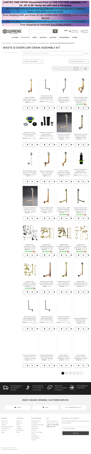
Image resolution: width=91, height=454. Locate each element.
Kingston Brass (36, 421)
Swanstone (34, 436)
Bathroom (26, 37)
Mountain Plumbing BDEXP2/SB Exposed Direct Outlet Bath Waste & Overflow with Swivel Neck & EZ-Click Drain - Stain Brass (46, 318)
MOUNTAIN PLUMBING (72, 8)
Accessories (65, 37)
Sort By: (27, 61)
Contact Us (4, 423)
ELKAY (33, 430)
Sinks (36, 37)
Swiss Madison (35, 438)
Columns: (56, 68)
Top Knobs (34, 426)
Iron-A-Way (57, 24)
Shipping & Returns (7, 426)
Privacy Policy (5, 428)
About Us (4, 421)
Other (75, 37)
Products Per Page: (76, 61)
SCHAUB (30, 21)
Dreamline (34, 428)
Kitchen (16, 37)
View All (33, 440)
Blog (2, 432)
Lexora (33, 434)
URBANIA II (76, 2)
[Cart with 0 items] (84, 31)
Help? (66, 30)
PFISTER (66, 15)
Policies (3, 425)
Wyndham (34, 423)
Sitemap (3, 430)
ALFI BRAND (47, 8)
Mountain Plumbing (37, 425)
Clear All (86, 53)
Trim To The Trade (36, 432)
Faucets (44, 37)
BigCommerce (11, 447)
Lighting (53, 37)
